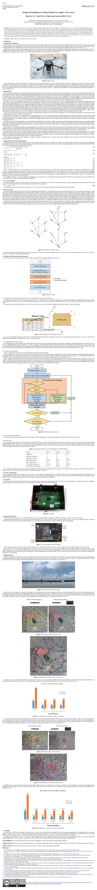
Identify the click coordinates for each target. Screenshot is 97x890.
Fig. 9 (78, 592)
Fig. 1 (85, 47)
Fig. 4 (5, 337)
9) (56, 172)
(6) (24, 174)
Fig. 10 (65, 596)
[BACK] (5, 3)
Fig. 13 (63, 722)
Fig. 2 (42, 202)
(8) (74, 174)
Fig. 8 (64, 559)
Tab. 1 (5, 468)
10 (13, 115)
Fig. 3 (58, 258)
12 (37, 194)
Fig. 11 (76, 681)
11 (3, 145)
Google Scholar (76, 850)
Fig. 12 (66, 721)
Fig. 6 (47, 482)
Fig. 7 (21, 517)
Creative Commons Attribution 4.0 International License (54, 882)
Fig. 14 (10, 788)
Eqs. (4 (54, 172)
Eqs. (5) (19, 174)
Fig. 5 (76, 355)
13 (62, 198)
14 (30, 199)
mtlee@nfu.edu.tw (59, 23)
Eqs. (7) (69, 174)
